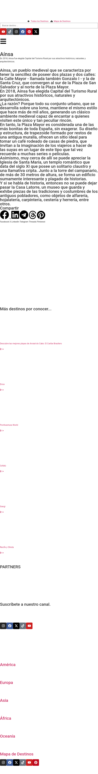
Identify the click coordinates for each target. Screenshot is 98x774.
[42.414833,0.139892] (49, 256)
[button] (4, 216)
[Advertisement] (48, 285)
